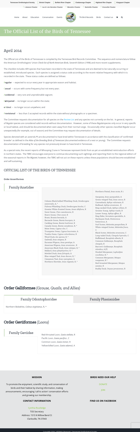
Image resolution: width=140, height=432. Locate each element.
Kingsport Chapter (123, 2)
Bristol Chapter (44, 2)
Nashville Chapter (91, 7)
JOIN (103, 390)
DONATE (103, 384)
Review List (69, 119)
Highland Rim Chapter (104, 2)
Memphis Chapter (73, 7)
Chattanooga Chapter (83, 2)
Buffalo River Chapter (63, 2)
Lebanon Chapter (31, 7)
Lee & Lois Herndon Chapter (52, 7)
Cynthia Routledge (37, 407)
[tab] (21, 187)
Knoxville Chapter (108, 7)
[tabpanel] (87, 231)
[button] (122, 17)
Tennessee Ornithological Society (22, 2)
